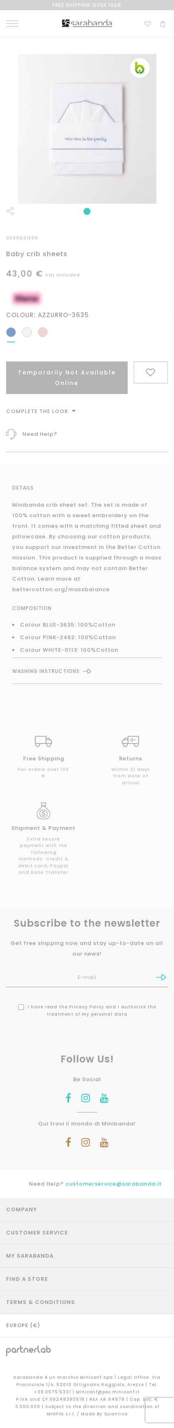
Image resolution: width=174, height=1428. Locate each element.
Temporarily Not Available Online (67, 377)
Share (10, 211)
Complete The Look (41, 411)
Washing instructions (46, 671)
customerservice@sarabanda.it (113, 1184)
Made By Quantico (104, 1414)
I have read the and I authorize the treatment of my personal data (87, 1010)
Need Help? (39, 434)
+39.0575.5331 (53, 1392)
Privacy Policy (86, 1007)
